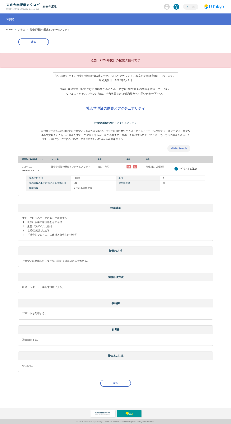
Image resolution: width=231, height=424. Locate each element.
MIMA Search (179, 148)
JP (188, 6)
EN (193, 6)
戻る (33, 41)
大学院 (21, 29)
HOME (9, 29)
